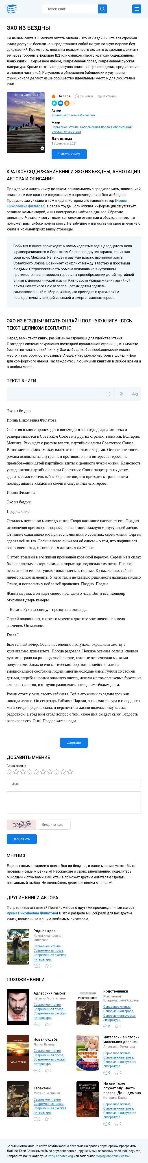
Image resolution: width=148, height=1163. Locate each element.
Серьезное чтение (65, 127)
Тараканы (42, 1088)
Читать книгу (69, 154)
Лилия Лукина (44, 1044)
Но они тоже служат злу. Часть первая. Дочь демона (122, 1088)
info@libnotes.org (60, 1156)
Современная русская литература (119, 1064)
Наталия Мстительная (50, 998)
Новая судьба (46, 1039)
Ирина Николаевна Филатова (73, 115)
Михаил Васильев (47, 1093)
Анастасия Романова (119, 1046)
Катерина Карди (115, 1097)
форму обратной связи (113, 1156)
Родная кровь (46, 931)
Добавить (21, 839)
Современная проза (95, 127)
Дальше (74, 742)
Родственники (115, 991)
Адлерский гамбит (49, 993)
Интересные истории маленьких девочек (121, 1039)
